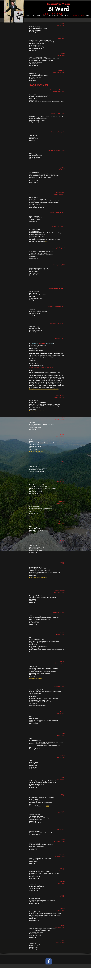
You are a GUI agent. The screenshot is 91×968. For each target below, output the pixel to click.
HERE (46, 241)
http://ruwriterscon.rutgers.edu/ (38, 577)
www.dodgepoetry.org (35, 678)
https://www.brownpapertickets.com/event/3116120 (43, 389)
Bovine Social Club (34, 342)
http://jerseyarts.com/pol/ (36, 451)
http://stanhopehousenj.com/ (37, 705)
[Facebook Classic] (49, 961)
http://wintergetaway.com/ (37, 207)
